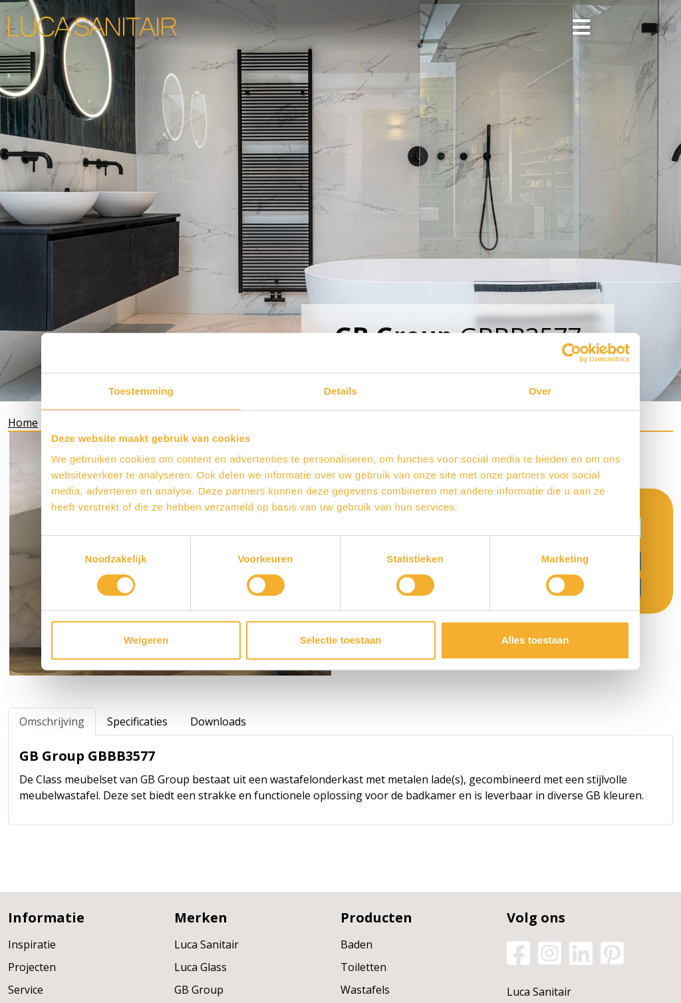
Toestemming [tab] (141, 391)
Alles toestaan (535, 640)
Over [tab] (540, 391)
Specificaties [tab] (137, 721)
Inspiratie (32, 944)
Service (25, 989)
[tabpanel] (340, 780)
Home (23, 422)
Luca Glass (200, 967)
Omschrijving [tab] (51, 721)
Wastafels (365, 989)
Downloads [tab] (218, 721)
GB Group (198, 989)
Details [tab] (340, 391)
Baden (356, 944)
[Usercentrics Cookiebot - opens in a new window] (571, 353)
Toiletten (363, 967)
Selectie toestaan (341, 640)
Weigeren (146, 640)
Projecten (32, 967)
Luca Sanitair (206, 944)
